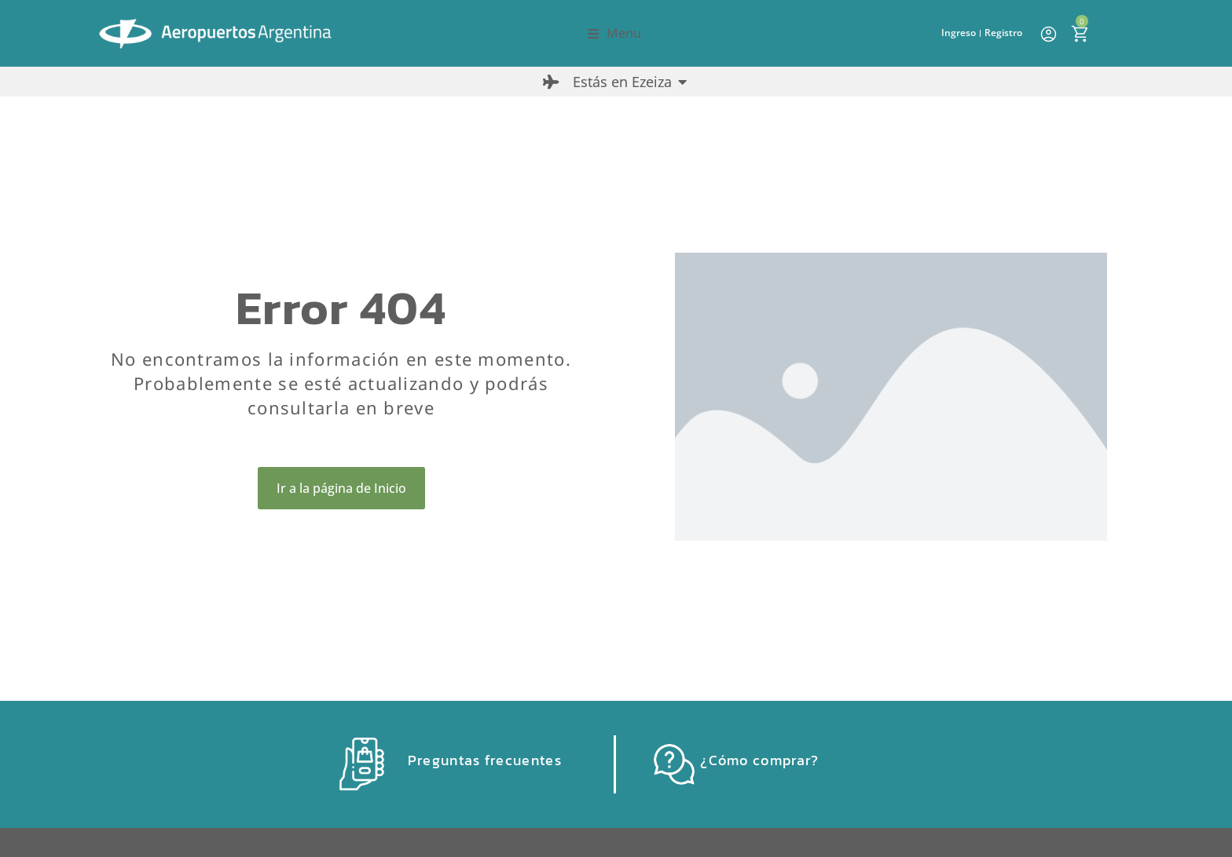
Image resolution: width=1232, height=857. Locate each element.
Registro (1003, 32)
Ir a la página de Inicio (341, 488)
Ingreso (958, 32)
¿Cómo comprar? (759, 760)
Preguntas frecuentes (485, 760)
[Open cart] (1079, 34)
